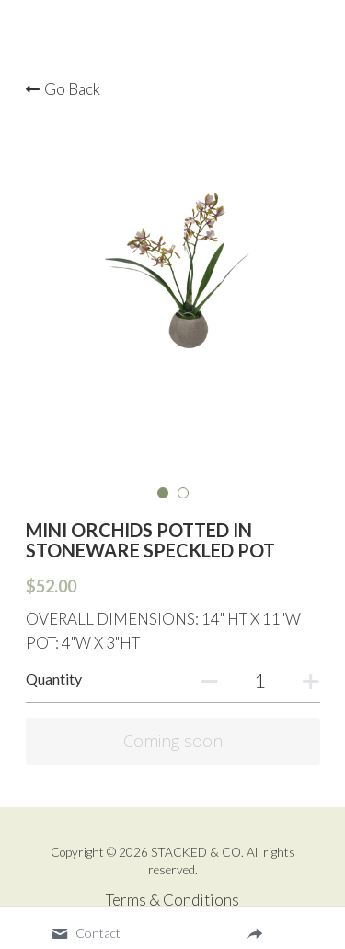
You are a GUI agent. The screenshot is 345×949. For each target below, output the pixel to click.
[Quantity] (260, 680)
